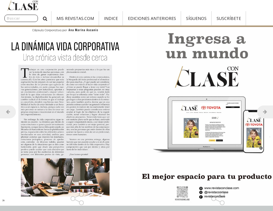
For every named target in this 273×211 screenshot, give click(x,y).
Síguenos (183, 18)
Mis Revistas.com (62, 18)
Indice (98, 18)
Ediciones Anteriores (139, 18)
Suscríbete (216, 18)
